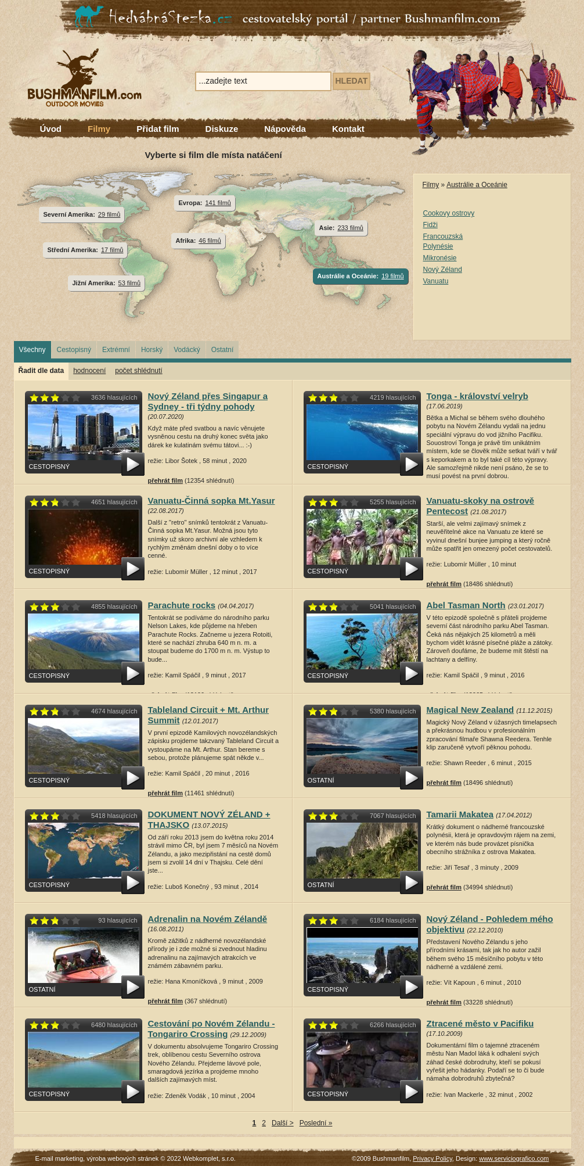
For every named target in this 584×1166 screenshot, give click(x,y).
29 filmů (109, 214)
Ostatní (222, 350)
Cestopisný (74, 350)
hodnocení (89, 371)
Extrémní (116, 350)
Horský (152, 350)
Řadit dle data (41, 371)
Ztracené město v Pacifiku (480, 1023)
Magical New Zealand (470, 710)
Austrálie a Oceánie (476, 185)
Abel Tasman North (466, 605)
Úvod (51, 129)
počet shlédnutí (138, 371)
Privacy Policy (432, 1158)
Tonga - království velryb (477, 396)
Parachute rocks (182, 605)
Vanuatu (436, 281)
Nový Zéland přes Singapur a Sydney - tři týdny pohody (208, 401)
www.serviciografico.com (514, 1158)
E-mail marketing (59, 1158)
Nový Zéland (442, 270)
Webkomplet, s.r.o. (209, 1158)
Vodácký (187, 350)
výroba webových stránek (122, 1158)
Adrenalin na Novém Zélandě (208, 919)
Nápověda (285, 129)
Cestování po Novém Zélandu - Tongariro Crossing (211, 1028)
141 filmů (218, 202)
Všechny (32, 350)
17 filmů (112, 249)
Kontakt (348, 129)
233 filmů (350, 227)
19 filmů (392, 275)
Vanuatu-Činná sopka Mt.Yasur (211, 500)
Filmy (99, 129)
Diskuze (222, 129)
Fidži (430, 225)
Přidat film (157, 129)
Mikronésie (440, 258)
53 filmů (129, 282)
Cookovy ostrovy (449, 213)
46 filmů (210, 240)
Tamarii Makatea (460, 814)
